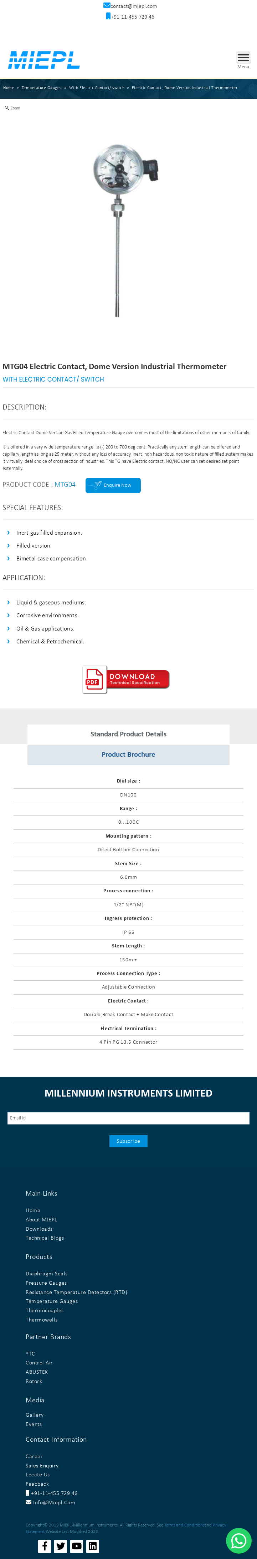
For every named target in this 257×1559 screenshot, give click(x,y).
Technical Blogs (45, 1238)
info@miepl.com (50, 1503)
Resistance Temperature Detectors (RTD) (76, 1292)
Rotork (34, 1381)
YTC (30, 1354)
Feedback (37, 1484)
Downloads (39, 1229)
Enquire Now (117, 485)
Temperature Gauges (52, 1301)
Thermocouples (45, 1311)
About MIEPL (41, 1220)
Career (34, 1457)
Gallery (35, 1415)
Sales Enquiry (42, 1466)
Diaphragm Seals (47, 1274)
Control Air (39, 1363)
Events (34, 1424)
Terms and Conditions (184, 1525)
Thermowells (42, 1320)
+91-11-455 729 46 (52, 1493)
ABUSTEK (37, 1372)
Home (8, 88)
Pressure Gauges (46, 1283)
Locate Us (38, 1475)
